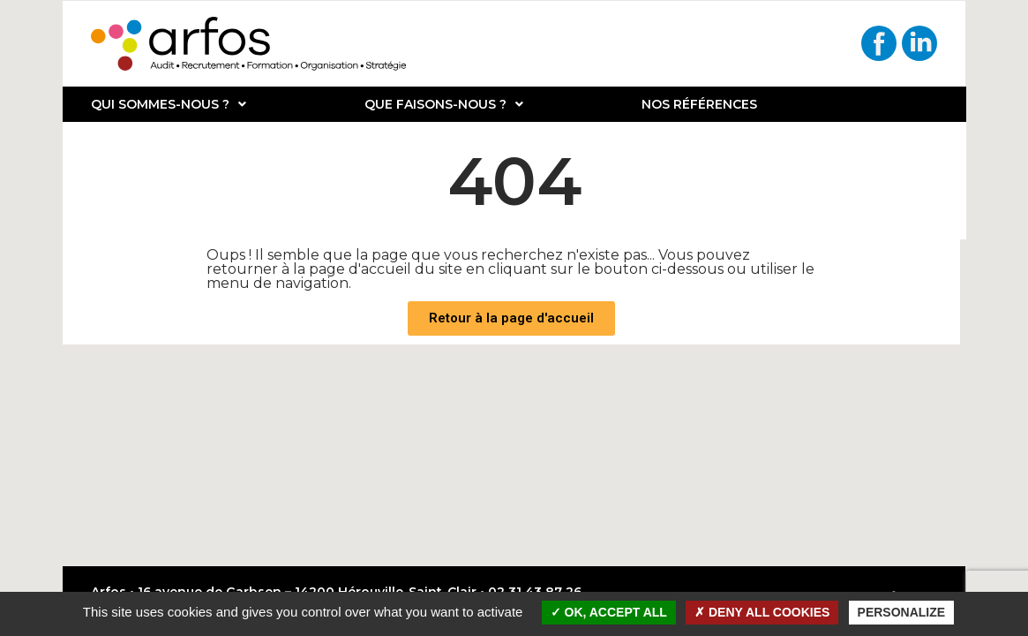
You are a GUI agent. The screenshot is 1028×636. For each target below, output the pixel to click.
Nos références (699, 104)
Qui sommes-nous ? (168, 104)
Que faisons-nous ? (443, 104)
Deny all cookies (761, 612)
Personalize (902, 612)
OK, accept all (609, 612)
